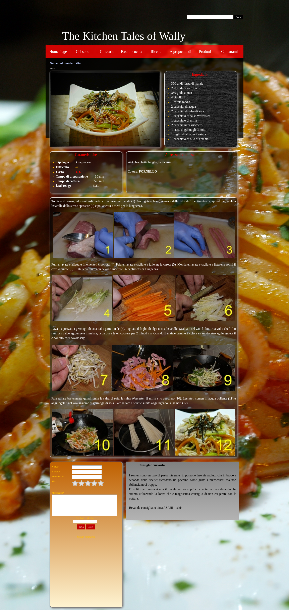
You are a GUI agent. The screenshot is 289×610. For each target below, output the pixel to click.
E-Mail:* (56, 471)
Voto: (54, 481)
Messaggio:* (58, 492)
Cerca (238, 17)
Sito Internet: (58, 476)
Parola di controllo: (85, 518)
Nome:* (56, 466)
